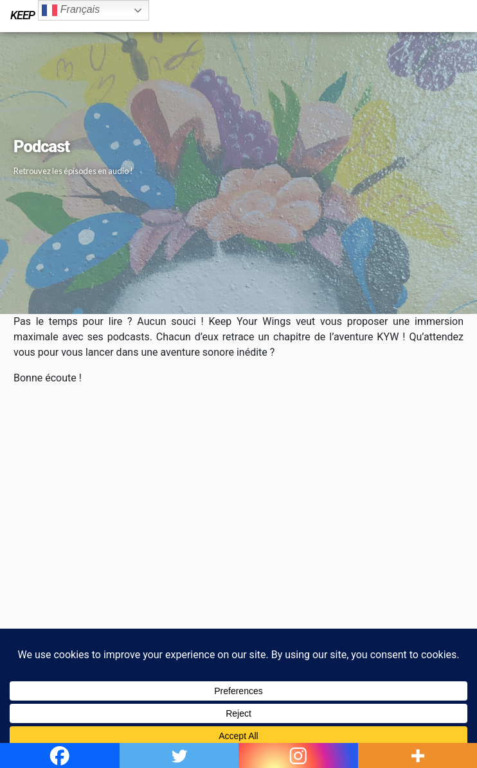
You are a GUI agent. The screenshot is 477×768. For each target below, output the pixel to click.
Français (71, 10)
